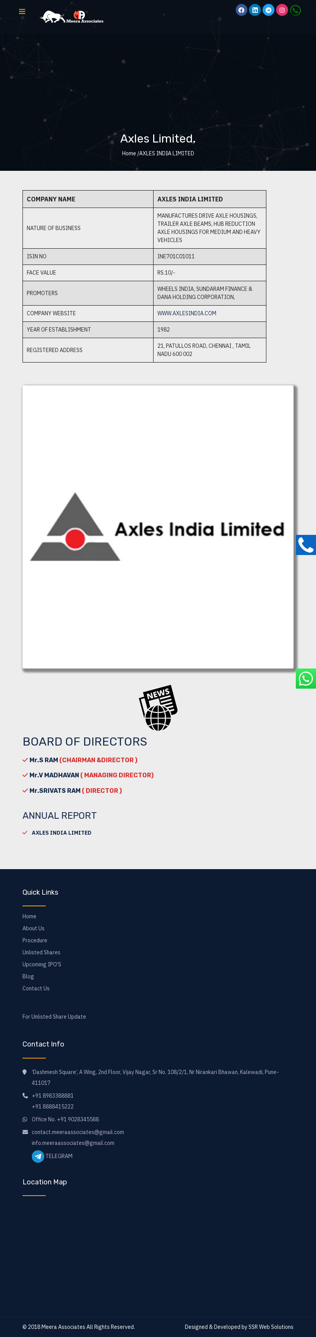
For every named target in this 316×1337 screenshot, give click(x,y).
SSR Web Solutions (271, 1326)
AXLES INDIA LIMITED (62, 832)
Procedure (34, 940)
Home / (130, 153)
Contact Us (36, 988)
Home (29, 916)
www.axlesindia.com (186, 313)
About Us (33, 928)
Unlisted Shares (41, 952)
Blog (28, 976)
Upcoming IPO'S (41, 964)
